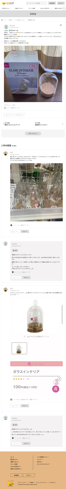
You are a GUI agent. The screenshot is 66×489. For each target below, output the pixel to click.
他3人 (22, 225)
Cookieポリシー (53, 482)
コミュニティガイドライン (41, 482)
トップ (4, 20)
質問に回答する (33, 133)
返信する (25, 231)
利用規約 (31, 482)
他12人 (13, 107)
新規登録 (52, 3)
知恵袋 (10, 20)
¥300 (14, 105)
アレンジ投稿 (31, 8)
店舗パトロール (19, 8)
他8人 (24, 438)
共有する (19, 115)
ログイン (60, 3)
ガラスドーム (8, 105)
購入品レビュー (6, 8)
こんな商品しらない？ (20, 20)
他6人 (31, 399)
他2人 (24, 272)
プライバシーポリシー (22, 482)
